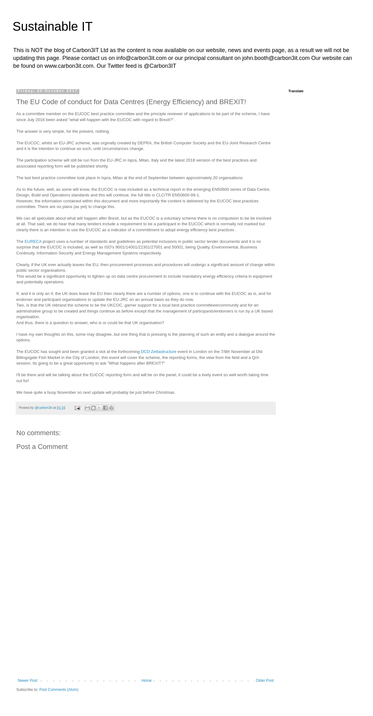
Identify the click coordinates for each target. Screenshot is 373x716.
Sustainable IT (53, 26)
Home (147, 680)
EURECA (32, 241)
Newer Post (27, 680)
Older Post (265, 680)
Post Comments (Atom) (58, 689)
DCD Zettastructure (158, 351)
